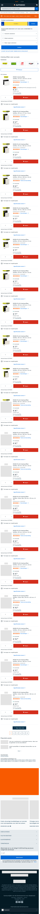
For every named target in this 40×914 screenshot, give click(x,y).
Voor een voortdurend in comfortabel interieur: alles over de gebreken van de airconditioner (23, 742)
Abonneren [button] (19, 857)
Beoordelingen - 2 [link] (24, 244)
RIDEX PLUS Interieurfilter (25, 112)
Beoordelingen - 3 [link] (24, 213)
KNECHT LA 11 (25, 761)
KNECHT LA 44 (32, 761)
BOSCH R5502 (11, 760)
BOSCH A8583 (25, 760)
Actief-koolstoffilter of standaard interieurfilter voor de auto (22, 747)
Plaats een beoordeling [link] (25, 180)
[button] (36, 8)
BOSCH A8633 (4, 761)
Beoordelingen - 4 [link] (24, 149)
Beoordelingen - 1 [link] (24, 116)
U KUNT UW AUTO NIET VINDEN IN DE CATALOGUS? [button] (14, 51)
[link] (37, 5)
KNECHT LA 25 (11, 761)
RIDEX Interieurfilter (25, 77)
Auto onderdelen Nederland (7, 12)
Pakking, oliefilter (4, 756)
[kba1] (16, 24)
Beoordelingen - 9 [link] (24, 82)
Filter (27, 12)
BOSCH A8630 (32, 760)
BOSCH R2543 (4, 760)
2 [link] (13, 733)
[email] (19, 853)
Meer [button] (35, 862)
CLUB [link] (22, 1)
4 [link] (20, 733)
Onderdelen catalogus (19, 12)
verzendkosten (18, 93)
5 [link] (23, 733)
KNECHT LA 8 (18, 761)
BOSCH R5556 (18, 760)
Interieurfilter (33, 12)
